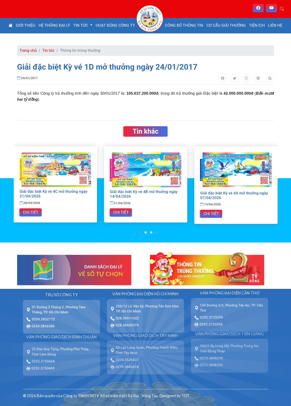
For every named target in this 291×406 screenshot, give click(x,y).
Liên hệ (275, 25)
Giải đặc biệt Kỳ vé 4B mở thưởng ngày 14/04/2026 (143, 194)
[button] (140, 231)
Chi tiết (30, 211)
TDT (185, 395)
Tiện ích (257, 25)
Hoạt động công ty (115, 25)
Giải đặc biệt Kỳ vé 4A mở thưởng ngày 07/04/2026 (234, 195)
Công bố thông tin (184, 25)
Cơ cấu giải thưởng (226, 25)
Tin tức (48, 50)
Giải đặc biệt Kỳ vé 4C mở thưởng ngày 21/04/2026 (53, 193)
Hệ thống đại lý (54, 25)
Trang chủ (28, 50)
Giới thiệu (25, 25)
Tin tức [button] (81, 25)
